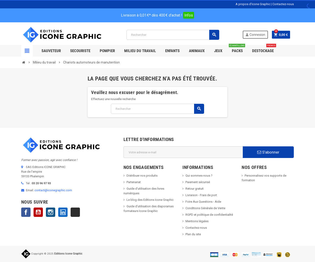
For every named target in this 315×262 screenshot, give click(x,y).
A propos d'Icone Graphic (253, 4)
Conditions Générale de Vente (205, 208)
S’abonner (268, 152)
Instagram (50, 212)
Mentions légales (197, 221)
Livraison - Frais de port (201, 195)
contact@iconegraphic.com (53, 190)
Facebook (26, 212)
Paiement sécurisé (197, 182)
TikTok (75, 212)
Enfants (172, 50)
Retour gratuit (194, 188)
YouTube (38, 212)
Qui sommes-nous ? (198, 175)
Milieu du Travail (140, 50)
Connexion (255, 35)
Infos (188, 15)
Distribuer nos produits (142, 175)
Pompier (107, 50)
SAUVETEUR (51, 50)
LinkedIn (63, 212)
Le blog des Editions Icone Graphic (150, 200)
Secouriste (80, 50)
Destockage (264, 49)
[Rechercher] (173, 35)
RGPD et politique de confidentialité (209, 214)
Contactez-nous (283, 4)
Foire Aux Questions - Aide (203, 201)
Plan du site (193, 234)
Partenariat (134, 182)
